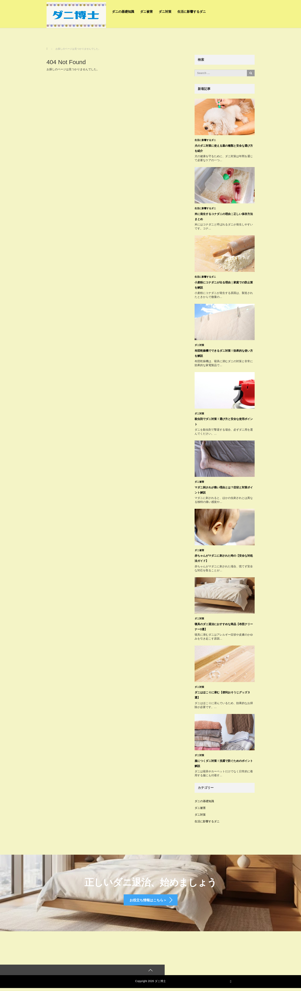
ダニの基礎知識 (123, 11)
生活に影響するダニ (191, 11)
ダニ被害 (146, 11)
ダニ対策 (165, 11)
